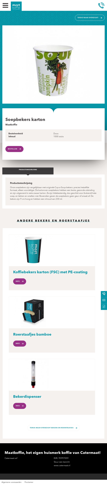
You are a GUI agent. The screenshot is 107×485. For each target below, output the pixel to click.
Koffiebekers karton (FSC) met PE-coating (50, 272)
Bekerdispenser (27, 397)
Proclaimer (29, 482)
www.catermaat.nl (62, 466)
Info (18, 281)
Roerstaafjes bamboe (32, 335)
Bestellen (12, 149)
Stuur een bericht (62, 462)
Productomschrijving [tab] (28, 169)
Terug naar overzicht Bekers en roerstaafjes (51, 428)
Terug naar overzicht (87, 17)
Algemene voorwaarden (11, 482)
